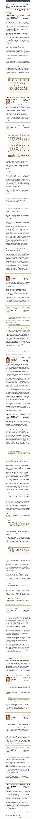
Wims (13, 357)
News (25, 1)
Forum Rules (9, 815)
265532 (28, 97)
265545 (28, 784)
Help (28, 1)
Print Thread (8, 13)
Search (28, 9)
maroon (12, 97)
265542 (28, 675)
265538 (28, 357)
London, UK (25, 102)
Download (17, 1)
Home (9, 1)
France (25, 311)
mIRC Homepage (26, 817)
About (12, 1)
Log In (28, 4)
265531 (28, 15)
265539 (28, 414)
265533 (28, 124)
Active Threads (21, 9)
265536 (28, 275)
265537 (28, 307)
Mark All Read (16, 815)
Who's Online (22, 10)
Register (22, 1)
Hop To (10, 812)
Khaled (12, 124)
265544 (28, 747)
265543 (28, 714)
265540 (28, 607)
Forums (9, 4)
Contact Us (15, 817)
